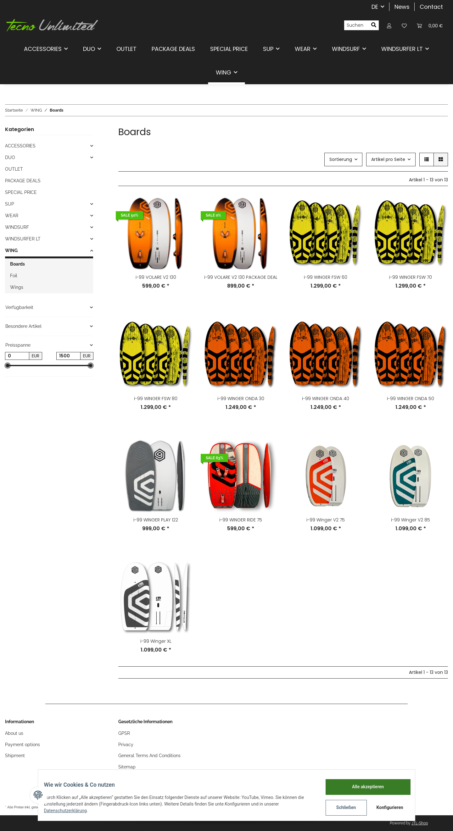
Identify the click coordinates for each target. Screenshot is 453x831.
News (402, 7)
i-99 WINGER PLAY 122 (155, 520)
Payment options (22, 744)
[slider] (7, 365)
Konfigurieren (386, 807)
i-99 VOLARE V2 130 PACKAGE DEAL (240, 277)
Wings (16, 287)
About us (14, 733)
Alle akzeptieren (363, 786)
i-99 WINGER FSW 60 (325, 277)
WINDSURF (17, 227)
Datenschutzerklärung (69, 810)
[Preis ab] (17, 356)
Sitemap (127, 766)
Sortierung (340, 159)
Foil (13, 275)
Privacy (125, 744)
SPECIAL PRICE (21, 192)
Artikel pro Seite (388, 159)
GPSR (124, 733)
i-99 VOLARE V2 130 (156, 277)
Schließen (342, 807)
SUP (9, 203)
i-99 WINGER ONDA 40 (325, 398)
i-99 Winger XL (155, 641)
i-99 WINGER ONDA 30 (240, 398)
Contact (431, 7)
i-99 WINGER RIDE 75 (240, 520)
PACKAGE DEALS (23, 180)
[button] (389, 25)
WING (11, 250)
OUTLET (14, 169)
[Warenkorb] (430, 25)
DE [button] (375, 7)
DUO (10, 157)
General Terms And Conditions (149, 755)
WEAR (11, 215)
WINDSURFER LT (23, 238)
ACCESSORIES (20, 145)
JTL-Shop (419, 823)
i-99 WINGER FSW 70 (410, 277)
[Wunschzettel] (404, 25)
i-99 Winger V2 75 (325, 520)
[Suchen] (356, 25)
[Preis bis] (68, 356)
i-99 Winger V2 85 (410, 520)
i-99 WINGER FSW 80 (155, 398)
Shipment (15, 755)
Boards (17, 264)
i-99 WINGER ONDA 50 (410, 398)
